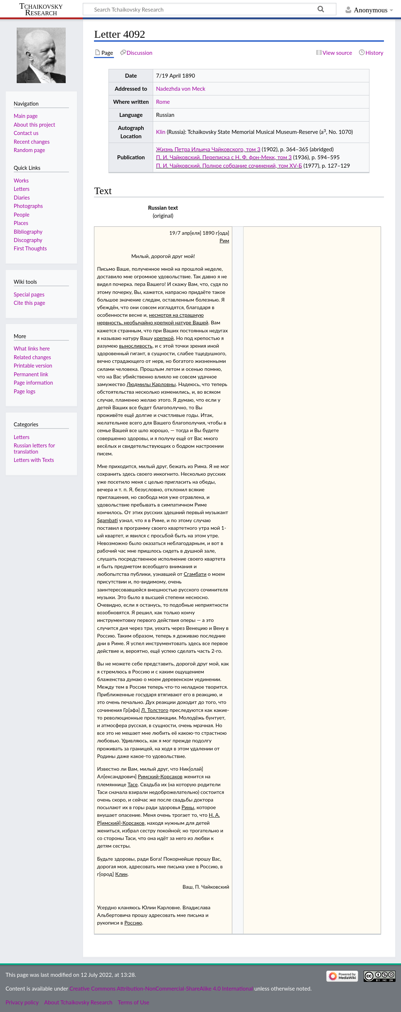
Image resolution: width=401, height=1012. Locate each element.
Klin (160, 131)
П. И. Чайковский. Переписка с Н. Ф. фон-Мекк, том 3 (224, 157)
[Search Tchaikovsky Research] (209, 9)
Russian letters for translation (34, 448)
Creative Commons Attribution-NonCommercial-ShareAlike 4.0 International (161, 988)
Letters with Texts (34, 460)
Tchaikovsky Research (41, 9)
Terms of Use (133, 1002)
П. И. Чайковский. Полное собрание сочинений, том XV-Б (229, 165)
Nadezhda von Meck (180, 88)
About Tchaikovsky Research (78, 1002)
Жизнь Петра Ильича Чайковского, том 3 (208, 149)
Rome (163, 101)
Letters (21, 437)
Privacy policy (21, 1002)
